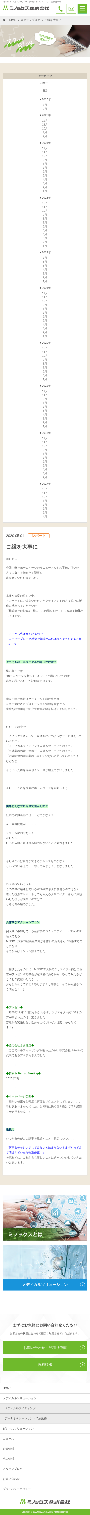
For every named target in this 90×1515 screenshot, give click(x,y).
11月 (45, 124)
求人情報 (8, 1458)
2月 (45, 108)
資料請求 (45, 1365)
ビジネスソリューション (18, 1428)
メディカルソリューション (19, 1398)
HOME (12, 20)
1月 (45, 191)
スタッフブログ (30, 20)
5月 (45, 175)
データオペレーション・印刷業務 (26, 1418)
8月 (45, 163)
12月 (45, 120)
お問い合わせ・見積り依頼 (45, 1348)
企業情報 (8, 1448)
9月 (45, 132)
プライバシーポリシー (17, 1489)
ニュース (8, 1438)
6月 (45, 171)
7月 (45, 136)
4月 (45, 179)
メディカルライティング (20, 1408)
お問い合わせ (11, 1479)
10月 (45, 128)
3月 (45, 104)
